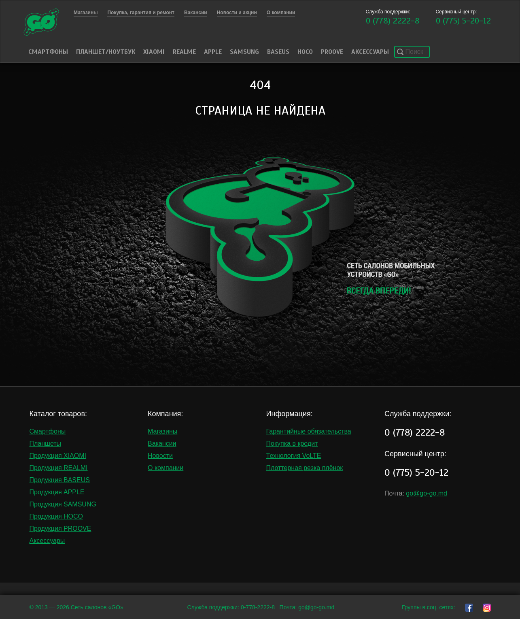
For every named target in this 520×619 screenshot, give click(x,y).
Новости (160, 455)
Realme (184, 52)
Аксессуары (370, 52)
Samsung (244, 52)
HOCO (305, 52)
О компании (165, 467)
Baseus (278, 52)
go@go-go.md (426, 493)
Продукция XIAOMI (58, 455)
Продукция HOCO (56, 516)
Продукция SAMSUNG (63, 504)
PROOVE (332, 52)
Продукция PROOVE (60, 528)
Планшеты (46, 443)
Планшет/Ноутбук (105, 52)
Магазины (162, 431)
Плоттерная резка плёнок (304, 467)
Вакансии (162, 443)
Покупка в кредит (292, 443)
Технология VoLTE (293, 455)
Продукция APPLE (57, 492)
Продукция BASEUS (60, 479)
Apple (213, 52)
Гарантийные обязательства (308, 431)
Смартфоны (48, 52)
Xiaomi (154, 52)
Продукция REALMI (59, 467)
